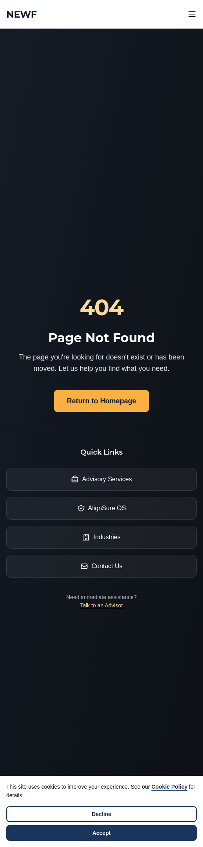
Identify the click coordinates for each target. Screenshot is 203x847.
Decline (101, 814)
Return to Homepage (101, 401)
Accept (101, 833)
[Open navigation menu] (192, 14)
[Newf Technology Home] (21, 14)
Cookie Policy (169, 787)
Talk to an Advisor (101, 605)
